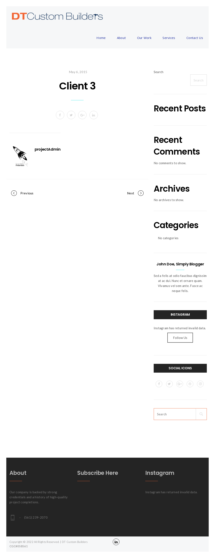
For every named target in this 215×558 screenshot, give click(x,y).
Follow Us (180, 338)
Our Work (144, 38)
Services (169, 38)
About (121, 38)
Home (101, 38)
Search (159, 72)
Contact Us (194, 38)
